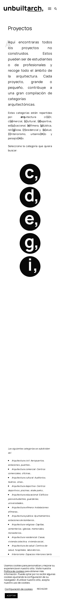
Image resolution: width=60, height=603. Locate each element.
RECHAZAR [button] (42, 588)
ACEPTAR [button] (11, 595)
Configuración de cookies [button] (19, 589)
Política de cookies (14, 571)
